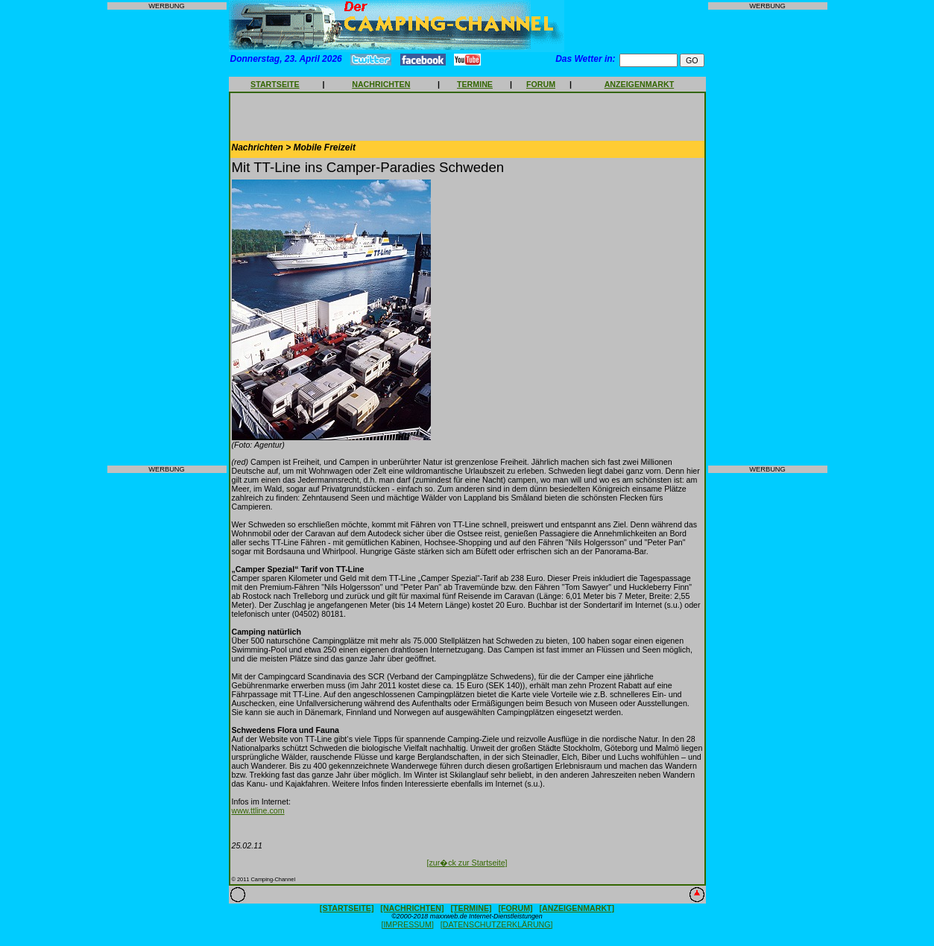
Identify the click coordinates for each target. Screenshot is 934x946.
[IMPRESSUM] (407, 924)
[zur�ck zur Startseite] (466, 862)
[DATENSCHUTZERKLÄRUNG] (497, 924)
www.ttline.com (258, 810)
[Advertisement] (167, 237)
